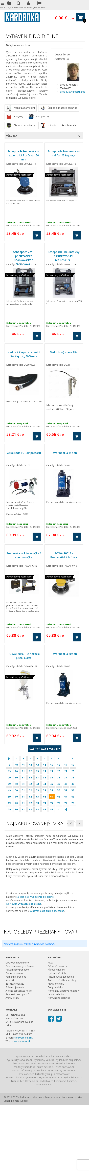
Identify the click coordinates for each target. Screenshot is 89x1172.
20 (16, 771)
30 (16, 777)
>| (65, 809)
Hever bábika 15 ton (64, 453)
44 (44, 783)
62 (30, 796)
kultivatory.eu (42, 1141)
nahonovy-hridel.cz (44, 1151)
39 (9, 783)
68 (72, 796)
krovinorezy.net (46, 1130)
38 (72, 777)
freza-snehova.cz (65, 1133)
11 (23, 764)
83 (37, 809)
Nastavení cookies (72, 1164)
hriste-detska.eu (45, 1133)
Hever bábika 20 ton (64, 654)
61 (23, 796)
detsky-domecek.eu (65, 1137)
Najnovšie (23, 970)
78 (72, 803)
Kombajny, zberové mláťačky (63, 1057)
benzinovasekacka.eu (24, 1130)
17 (65, 764)
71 (23, 803)
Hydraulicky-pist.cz (73, 1144)
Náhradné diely (56, 1050)
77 (65, 803)
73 (37, 803)
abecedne (47, 977)
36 (58, 777)
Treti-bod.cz (17, 1148)
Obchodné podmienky (17, 1029)
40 (16, 783)
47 (65, 783)
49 (9, 790)
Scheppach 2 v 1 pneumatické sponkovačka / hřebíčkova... (23, 258)
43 (37, 783)
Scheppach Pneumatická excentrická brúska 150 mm (23, 155)
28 (72, 771)
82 (30, 809)
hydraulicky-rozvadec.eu (20, 1126)
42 (30, 783)
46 (58, 783)
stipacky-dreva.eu (65, 1130)
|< (9, 758)
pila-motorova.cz (60, 1141)
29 (9, 777)
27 (65, 771)
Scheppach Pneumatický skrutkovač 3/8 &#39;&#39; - (64, 256)
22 (30, 771)
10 (16, 764)
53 (37, 790)
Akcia (51, 1029)
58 (72, 790)
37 (65, 777)
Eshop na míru (11, 1167)
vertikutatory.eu (45, 1137)
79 (9, 809)
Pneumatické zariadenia (61, 1043)
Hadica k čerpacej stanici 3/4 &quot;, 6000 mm (24, 354)
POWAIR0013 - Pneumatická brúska (63, 555)
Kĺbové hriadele (56, 1036)
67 (65, 796)
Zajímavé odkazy (15, 1050)
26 (58, 771)
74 (44, 803)
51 (23, 790)
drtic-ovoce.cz (26, 1141)
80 (16, 809)
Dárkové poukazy (57, 1033)
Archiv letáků (12, 1064)
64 (44, 796)
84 (44, 809)
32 (30, 777)
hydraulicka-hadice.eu (65, 1148)
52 (30, 790)
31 (23, 777)
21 (23, 771)
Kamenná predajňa (16, 1043)
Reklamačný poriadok (17, 1036)
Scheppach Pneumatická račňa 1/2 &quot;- (64, 153)
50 (16, 790)
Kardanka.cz (31, 1148)
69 (9, 803)
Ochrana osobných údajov (20, 1033)
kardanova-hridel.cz (61, 1123)
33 (37, 777)
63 (37, 796)
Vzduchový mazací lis (63, 352)
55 (51, 790)
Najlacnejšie (35, 963)
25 (51, 771)
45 (51, 783)
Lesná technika (56, 1061)
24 (44, 771)
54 (44, 790)
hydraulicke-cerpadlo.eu (68, 1126)
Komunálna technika (59, 1064)
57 (65, 790)
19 (9, 771)
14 (44, 764)
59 (9, 796)
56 (58, 790)
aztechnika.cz (42, 1123)
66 (58, 796)
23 (37, 771)
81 (23, 809)
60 (16, 796)
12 (30, 764)
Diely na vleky (55, 1054)
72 (30, 803)
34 (44, 777)
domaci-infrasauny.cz (23, 1137)
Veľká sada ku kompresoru (24, 453)
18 (72, 764)
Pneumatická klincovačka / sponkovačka (24, 555)
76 (58, 803)
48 (72, 783)
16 (58, 764)
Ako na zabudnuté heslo (19, 1057)
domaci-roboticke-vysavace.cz (21, 1144)
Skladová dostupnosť (17, 1061)
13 (37, 764)
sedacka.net (46, 1148)
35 (51, 777)
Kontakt (10, 1047)
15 (51, 764)
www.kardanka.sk (21, 1108)
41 (23, 783)
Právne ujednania (15, 1054)
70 (16, 803)
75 (51, 803)
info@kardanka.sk (23, 1104)
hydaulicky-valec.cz (44, 1126)
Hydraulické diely (57, 1040)
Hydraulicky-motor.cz (50, 1144)
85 (51, 809)
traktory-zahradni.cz (24, 1133)
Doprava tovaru (14, 1040)
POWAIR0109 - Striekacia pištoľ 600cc (24, 656)
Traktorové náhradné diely (62, 1047)
